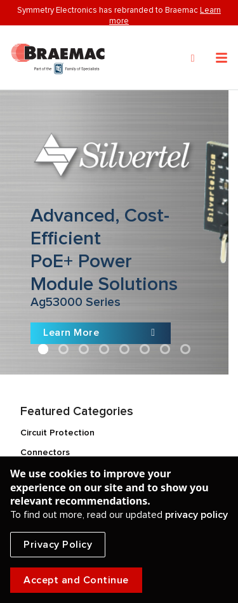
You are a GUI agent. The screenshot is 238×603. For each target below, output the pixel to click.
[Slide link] (114, 232)
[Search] (193, 58)
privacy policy (196, 515)
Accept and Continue (76, 580)
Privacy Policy (57, 545)
